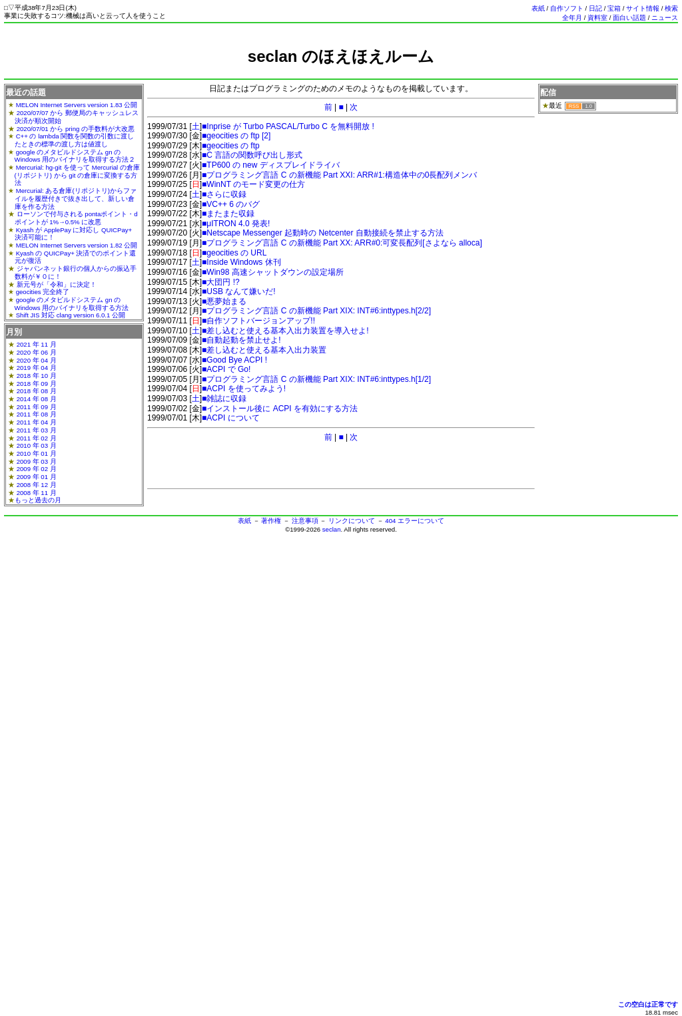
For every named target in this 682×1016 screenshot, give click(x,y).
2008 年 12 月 (37, 484)
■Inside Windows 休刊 (241, 262)
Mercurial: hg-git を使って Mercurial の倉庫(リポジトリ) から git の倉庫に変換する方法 (77, 175)
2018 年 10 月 (37, 375)
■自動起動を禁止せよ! (241, 340)
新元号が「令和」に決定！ (57, 284)
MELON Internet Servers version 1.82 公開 (77, 245)
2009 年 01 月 (37, 476)
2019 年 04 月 (37, 367)
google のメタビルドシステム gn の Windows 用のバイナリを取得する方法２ (75, 156)
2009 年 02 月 (37, 468)
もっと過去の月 (38, 500)
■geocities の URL (234, 252)
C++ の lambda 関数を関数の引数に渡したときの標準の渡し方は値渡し (75, 140)
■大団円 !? (221, 282)
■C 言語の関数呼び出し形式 (252, 155)
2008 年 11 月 (37, 492)
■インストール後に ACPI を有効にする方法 (280, 408)
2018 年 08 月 (37, 391)
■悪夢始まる (224, 301)
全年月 (572, 17)
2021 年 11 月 (37, 344)
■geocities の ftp (231, 145)
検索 (671, 8)
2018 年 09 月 (37, 383)
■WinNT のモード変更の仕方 (253, 184)
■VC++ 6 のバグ (231, 204)
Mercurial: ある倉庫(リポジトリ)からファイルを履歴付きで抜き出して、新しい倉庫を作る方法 (76, 198)
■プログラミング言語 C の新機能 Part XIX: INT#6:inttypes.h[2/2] (316, 310)
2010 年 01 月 (37, 453)
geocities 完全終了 (43, 291)
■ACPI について (231, 418)
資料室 (597, 17)
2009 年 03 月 (37, 461)
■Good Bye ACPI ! (234, 360)
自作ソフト (566, 8)
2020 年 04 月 (37, 360)
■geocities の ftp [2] (236, 135)
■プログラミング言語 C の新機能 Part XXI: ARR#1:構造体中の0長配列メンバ (339, 175)
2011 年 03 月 (37, 430)
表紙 (538, 8)
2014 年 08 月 (37, 399)
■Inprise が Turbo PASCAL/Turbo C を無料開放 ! (288, 126)
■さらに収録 (224, 194)
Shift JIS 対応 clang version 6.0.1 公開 (70, 315)
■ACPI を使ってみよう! (244, 388)
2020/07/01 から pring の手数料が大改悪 (76, 128)
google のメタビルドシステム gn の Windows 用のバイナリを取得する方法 (72, 303)
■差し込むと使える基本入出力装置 (264, 350)
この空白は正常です (648, 1004)
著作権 (271, 520)
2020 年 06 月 (37, 352)
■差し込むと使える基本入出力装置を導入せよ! (285, 330)
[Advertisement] (341, 72)
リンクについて (351, 520)
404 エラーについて (414, 520)
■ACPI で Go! (226, 369)
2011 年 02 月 (37, 438)
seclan (331, 529)
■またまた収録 (228, 213)
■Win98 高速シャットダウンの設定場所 (273, 272)
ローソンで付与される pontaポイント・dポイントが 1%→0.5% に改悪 (76, 218)
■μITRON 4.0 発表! (236, 223)
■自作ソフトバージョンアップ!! (258, 320)
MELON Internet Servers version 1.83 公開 (77, 104)
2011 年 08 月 (37, 414)
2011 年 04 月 (37, 422)
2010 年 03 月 (37, 445)
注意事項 (305, 520)
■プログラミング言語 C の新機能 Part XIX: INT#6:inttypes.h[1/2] (316, 379)
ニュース (664, 17)
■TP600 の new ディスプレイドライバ (271, 165)
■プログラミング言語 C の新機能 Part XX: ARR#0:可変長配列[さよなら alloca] (342, 243)
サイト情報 (642, 8)
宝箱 (614, 8)
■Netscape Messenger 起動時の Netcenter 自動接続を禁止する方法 (323, 233)
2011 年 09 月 (37, 407)
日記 (595, 8)
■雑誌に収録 (224, 398)
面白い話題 (629, 17)
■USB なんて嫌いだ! (239, 291)
